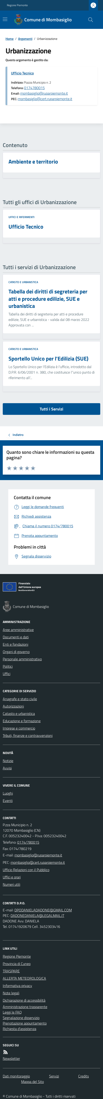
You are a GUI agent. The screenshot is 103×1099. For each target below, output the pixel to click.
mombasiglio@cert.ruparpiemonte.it (45, 98)
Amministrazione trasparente (25, 1006)
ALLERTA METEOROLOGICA (24, 978)
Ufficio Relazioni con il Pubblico (26, 869)
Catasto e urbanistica (23, 282)
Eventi (8, 800)
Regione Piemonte (17, 5)
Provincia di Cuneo (17, 963)
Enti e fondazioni (15, 644)
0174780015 (34, 87)
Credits (83, 1076)
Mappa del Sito (32, 1081)
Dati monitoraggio (16, 1076)
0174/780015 (28, 842)
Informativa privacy (17, 985)
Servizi (54, 1076)
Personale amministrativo (22, 659)
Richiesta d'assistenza (19, 1028)
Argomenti (25, 38)
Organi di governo (16, 651)
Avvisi (7, 768)
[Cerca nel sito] (88, 19)
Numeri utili (11, 884)
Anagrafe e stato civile (20, 699)
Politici (8, 666)
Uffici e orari (12, 877)
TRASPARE (11, 971)
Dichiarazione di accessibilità (24, 1000)
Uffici (6, 673)
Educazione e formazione (22, 721)
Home (10, 38)
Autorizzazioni (13, 706)
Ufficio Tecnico (22, 73)
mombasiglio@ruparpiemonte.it (44, 93)
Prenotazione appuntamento (25, 1023)
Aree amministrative (18, 629)
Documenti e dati (16, 637)
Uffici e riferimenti (21, 217)
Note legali (11, 993)
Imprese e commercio (19, 728)
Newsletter (11, 1058)
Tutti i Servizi (51, 409)
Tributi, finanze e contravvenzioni (28, 735)
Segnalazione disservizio (21, 1017)
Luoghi (8, 793)
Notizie (8, 760)
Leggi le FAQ (12, 1012)
